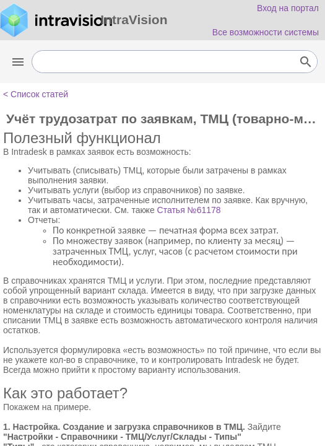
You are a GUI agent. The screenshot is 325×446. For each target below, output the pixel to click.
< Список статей (35, 94)
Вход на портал (288, 8)
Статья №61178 (189, 210)
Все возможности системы (265, 32)
